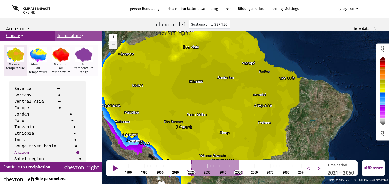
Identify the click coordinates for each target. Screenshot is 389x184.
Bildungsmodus (245, 9)
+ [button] (113, 37)
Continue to (51, 167)
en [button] (344, 9)
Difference (373, 168)
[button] (15, 60)
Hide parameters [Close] (34, 179)
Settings (285, 9)
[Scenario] (209, 24)
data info (369, 29)
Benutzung (145, 9)
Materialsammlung (193, 9)
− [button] (113, 45)
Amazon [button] (16, 29)
